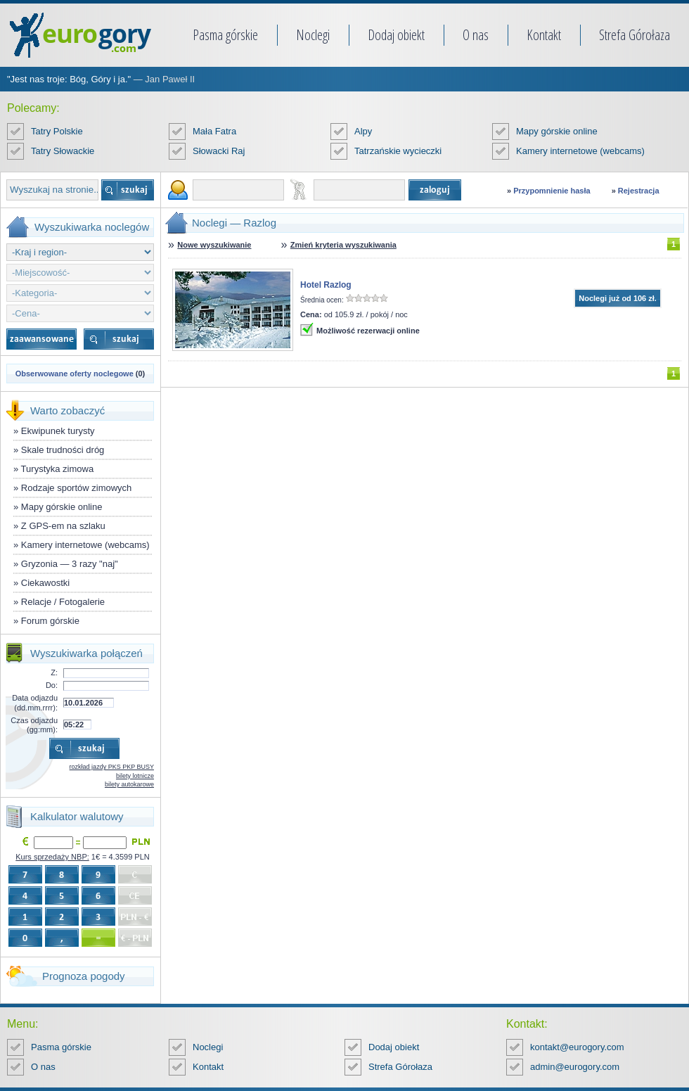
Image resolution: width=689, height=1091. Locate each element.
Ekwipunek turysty (58, 431)
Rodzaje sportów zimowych (76, 488)
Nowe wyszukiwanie (214, 245)
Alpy (363, 131)
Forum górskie (50, 620)
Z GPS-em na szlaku (63, 526)
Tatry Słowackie (62, 151)
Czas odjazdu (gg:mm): (34, 725)
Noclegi (313, 34)
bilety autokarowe (129, 784)
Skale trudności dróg (63, 450)
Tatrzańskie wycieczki (398, 151)
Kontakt (544, 34)
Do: (52, 685)
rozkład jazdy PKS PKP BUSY (112, 766)
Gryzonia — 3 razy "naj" (69, 564)
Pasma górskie (225, 34)
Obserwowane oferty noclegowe (74, 373)
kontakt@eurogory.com (577, 1047)
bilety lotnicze (135, 775)
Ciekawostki (45, 583)
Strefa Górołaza (634, 34)
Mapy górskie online (557, 131)
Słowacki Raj (219, 151)
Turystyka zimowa (57, 469)
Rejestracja (638, 190)
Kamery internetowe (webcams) (580, 151)
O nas (476, 34)
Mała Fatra (214, 131)
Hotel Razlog (326, 285)
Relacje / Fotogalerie (63, 601)
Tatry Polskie (57, 131)
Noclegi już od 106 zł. (618, 298)
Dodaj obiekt (396, 34)
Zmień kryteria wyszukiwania (343, 245)
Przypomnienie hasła (551, 190)
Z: (54, 672)
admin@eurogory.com (574, 1066)
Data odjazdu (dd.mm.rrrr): (35, 702)
